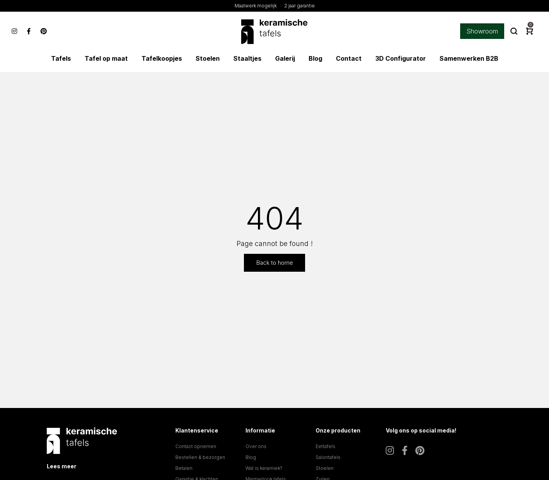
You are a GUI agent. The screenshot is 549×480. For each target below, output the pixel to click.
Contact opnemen (195, 446)
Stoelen (325, 468)
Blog (250, 457)
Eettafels (325, 446)
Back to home (274, 262)
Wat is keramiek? (263, 468)
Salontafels (328, 457)
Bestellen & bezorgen (200, 457)
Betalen (183, 468)
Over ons (256, 446)
